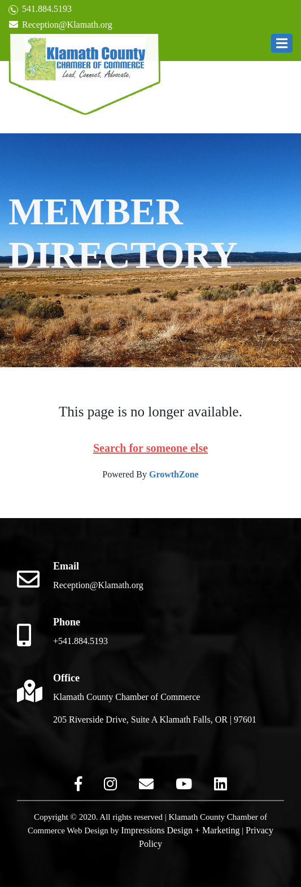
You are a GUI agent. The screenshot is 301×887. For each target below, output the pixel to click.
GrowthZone (174, 474)
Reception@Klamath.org (60, 24)
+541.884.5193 (80, 641)
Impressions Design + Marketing (180, 830)
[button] (282, 43)
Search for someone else (150, 448)
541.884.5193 (40, 9)
